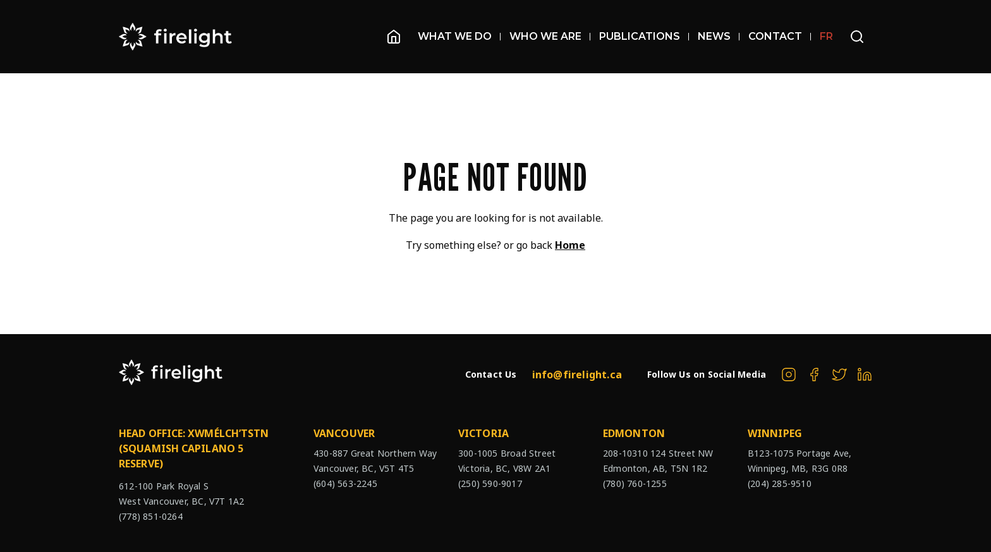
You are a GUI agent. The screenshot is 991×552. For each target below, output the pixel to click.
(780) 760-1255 (635, 483)
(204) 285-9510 (780, 483)
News (718, 36)
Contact (779, 36)
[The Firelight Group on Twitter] (839, 374)
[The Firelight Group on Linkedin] (864, 374)
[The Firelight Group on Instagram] (788, 374)
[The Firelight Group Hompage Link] (176, 37)
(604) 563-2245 (345, 483)
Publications (644, 36)
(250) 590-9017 (490, 483)
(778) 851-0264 (151, 516)
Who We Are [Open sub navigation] (549, 36)
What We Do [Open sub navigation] (459, 36)
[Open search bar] (857, 36)
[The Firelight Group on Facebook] (814, 374)
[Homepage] (394, 37)
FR (826, 36)
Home (570, 245)
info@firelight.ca (577, 374)
